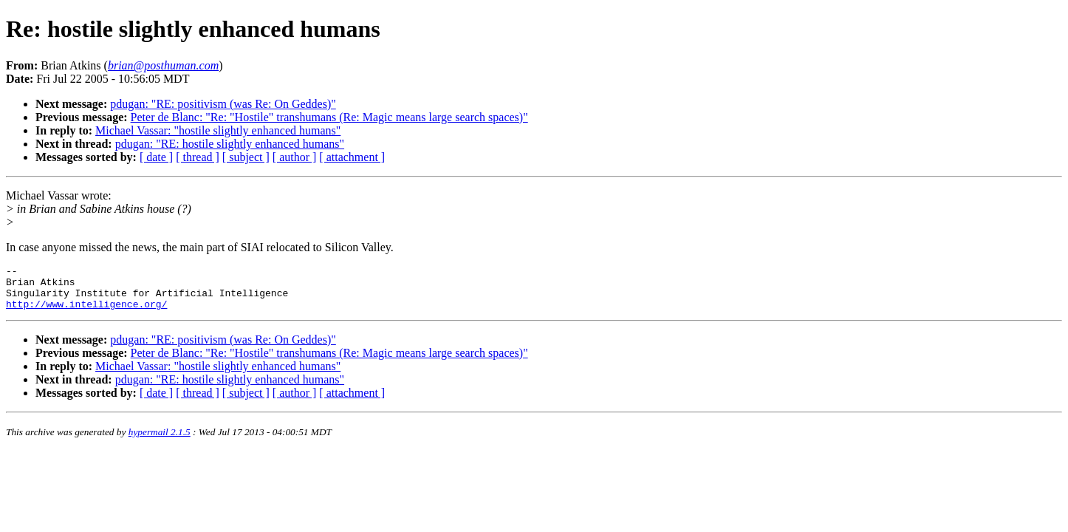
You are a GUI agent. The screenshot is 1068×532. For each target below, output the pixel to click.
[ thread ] (197, 157)
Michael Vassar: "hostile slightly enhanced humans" (217, 130)
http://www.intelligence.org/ (86, 312)
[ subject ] (246, 157)
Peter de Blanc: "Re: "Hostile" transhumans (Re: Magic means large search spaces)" (329, 117)
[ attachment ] (352, 157)
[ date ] (156, 157)
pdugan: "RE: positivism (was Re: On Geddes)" (222, 104)
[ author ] (295, 157)
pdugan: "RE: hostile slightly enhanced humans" (229, 143)
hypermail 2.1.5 (160, 440)
